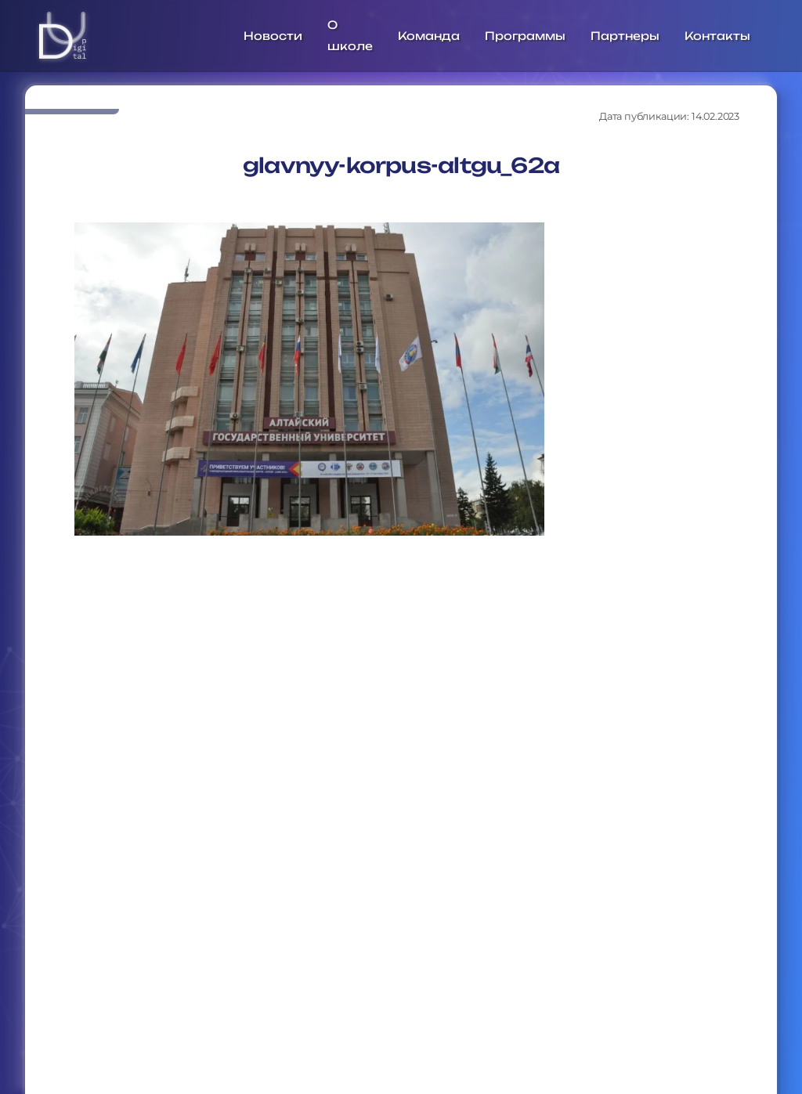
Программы (525, 35)
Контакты (717, 35)
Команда (429, 35)
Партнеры (625, 35)
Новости (273, 35)
